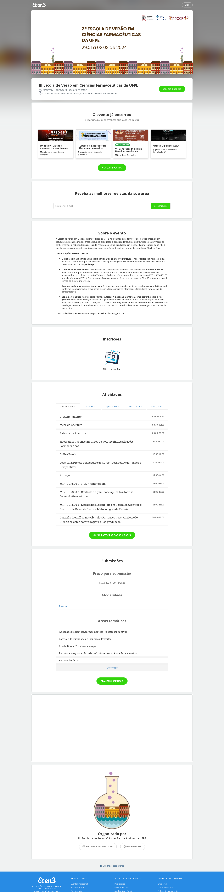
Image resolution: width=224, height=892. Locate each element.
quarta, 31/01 (112, 406)
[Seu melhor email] (102, 206)
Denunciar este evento (112, 865)
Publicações (119, 884)
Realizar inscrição (172, 89)
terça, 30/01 (90, 406)
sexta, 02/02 (157, 406)
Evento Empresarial (79, 884)
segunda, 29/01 (68, 406)
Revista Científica (121, 887)
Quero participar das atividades (112, 535)
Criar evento (163, 884)
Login (187, 5)
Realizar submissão (112, 681)
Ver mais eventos (112, 167)
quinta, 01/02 (135, 406)
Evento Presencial (78, 887)
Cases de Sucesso (166, 887)
